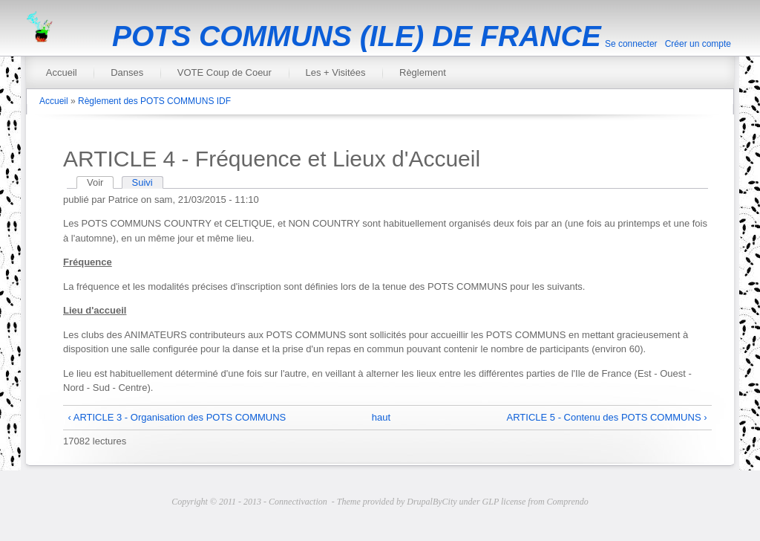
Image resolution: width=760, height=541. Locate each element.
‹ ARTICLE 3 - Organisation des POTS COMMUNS (177, 417)
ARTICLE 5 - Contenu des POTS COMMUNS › (607, 417)
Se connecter (631, 44)
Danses (127, 72)
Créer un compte (698, 44)
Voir (100, 182)
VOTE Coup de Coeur (224, 72)
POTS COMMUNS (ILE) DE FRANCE (356, 36)
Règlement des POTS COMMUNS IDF (154, 101)
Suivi (142, 182)
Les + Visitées (335, 72)
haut (381, 417)
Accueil (61, 72)
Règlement (422, 72)
